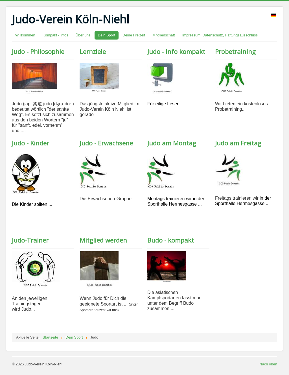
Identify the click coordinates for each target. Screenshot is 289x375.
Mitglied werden (103, 240)
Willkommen (25, 35)
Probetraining (235, 51)
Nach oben (268, 364)
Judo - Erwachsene (106, 143)
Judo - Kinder (30, 143)
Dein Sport (106, 35)
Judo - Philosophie (38, 51)
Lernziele (93, 51)
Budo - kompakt (170, 240)
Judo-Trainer (30, 240)
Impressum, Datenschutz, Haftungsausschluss (220, 35)
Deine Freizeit (133, 35)
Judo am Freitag (238, 143)
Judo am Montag (171, 143)
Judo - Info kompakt (176, 51)
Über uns (83, 35)
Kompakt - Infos (55, 35)
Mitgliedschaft (163, 35)
